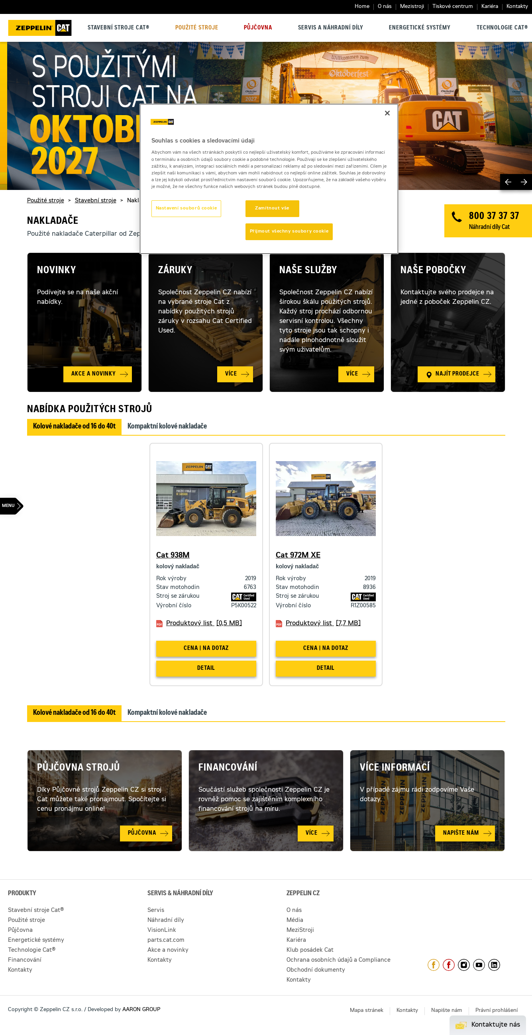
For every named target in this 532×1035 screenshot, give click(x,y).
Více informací (395, 768)
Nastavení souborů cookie (186, 208)
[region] (269, 179)
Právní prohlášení (496, 1010)
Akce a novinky (167, 950)
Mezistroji (412, 7)
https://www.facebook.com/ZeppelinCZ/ (434, 965)
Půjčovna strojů (78, 768)
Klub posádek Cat (310, 950)
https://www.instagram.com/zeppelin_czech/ (464, 965)
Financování (227, 768)
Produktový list (204, 623)
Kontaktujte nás (495, 1025)
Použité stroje (196, 28)
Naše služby (308, 271)
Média (295, 920)
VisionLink (161, 930)
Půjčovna (258, 28)
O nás (385, 7)
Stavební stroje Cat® (118, 28)
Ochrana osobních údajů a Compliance (339, 960)
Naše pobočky (433, 271)
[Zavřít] (387, 113)
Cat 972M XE (298, 556)
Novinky (56, 271)
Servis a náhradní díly (330, 28)
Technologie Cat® (502, 28)
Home (362, 7)
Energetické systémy (420, 28)
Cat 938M (173, 556)
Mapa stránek (366, 1010)
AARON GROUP (141, 1010)
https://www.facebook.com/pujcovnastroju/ (449, 965)
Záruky (175, 271)
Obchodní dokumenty (316, 970)
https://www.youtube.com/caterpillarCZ (479, 965)
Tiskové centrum (452, 7)
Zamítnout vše (272, 208)
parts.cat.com (166, 940)
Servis (155, 911)
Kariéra (489, 7)
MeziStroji (300, 930)
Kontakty (517, 7)
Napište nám (446, 1010)
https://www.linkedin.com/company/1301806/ (494, 965)
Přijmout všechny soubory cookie (289, 231)
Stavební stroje (95, 201)
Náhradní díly (165, 920)
